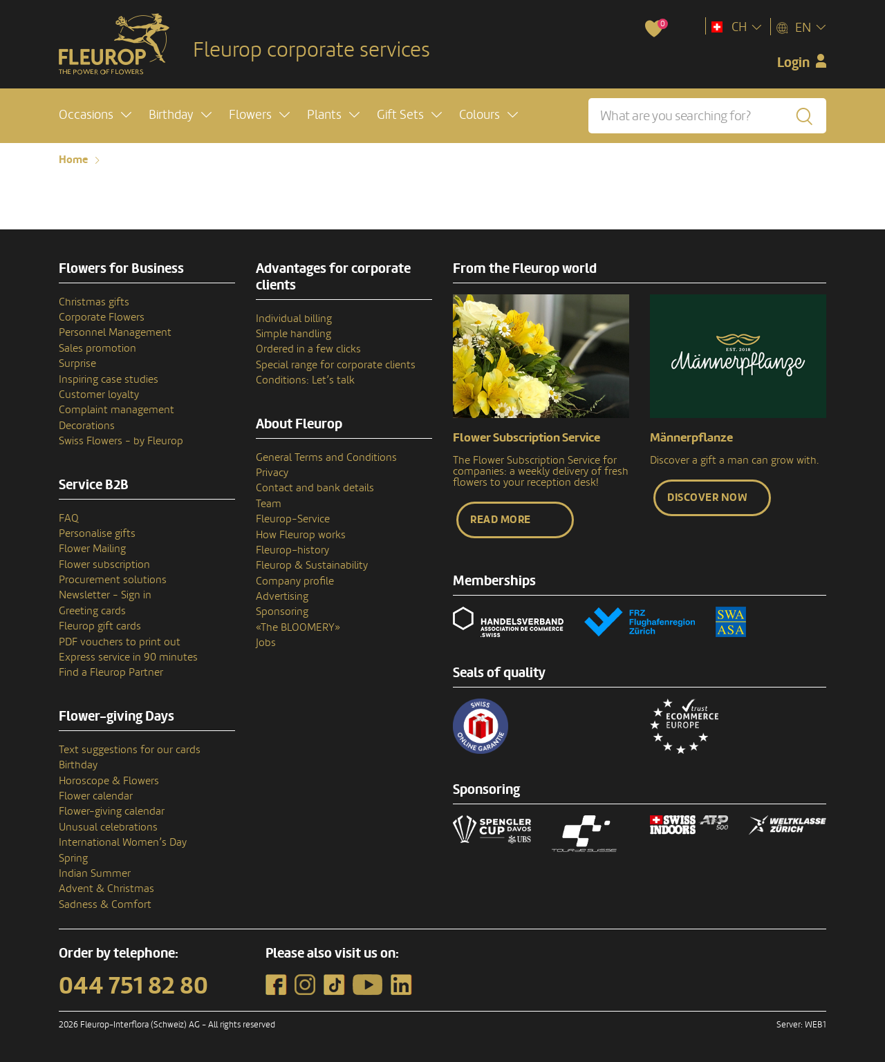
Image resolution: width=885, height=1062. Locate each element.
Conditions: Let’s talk (305, 380)
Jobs (266, 642)
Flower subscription (104, 564)
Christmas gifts (94, 302)
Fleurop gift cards (100, 626)
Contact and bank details (315, 488)
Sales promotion (97, 348)
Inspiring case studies (108, 379)
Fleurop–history (292, 550)
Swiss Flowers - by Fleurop (121, 441)
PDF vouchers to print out (119, 642)
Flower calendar (96, 796)
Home (73, 160)
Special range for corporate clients (336, 365)
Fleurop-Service (293, 519)
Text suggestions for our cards (130, 749)
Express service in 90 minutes (128, 657)
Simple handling (293, 334)
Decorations (87, 425)
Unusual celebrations (108, 827)
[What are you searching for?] (707, 115)
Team (268, 503)
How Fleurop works (301, 535)
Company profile (295, 581)
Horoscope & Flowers (109, 781)
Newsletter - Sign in (105, 595)
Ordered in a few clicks (308, 349)
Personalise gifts (97, 533)
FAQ (69, 518)
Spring (73, 858)
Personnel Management (115, 332)
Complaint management (116, 410)
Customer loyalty (99, 394)
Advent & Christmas (106, 888)
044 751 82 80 (133, 986)
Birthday (78, 765)
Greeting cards (92, 611)
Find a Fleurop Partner (111, 672)
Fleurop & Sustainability (312, 565)
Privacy (272, 472)
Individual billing (294, 318)
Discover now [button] (707, 497)
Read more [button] (500, 520)
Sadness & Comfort (105, 904)
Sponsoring (282, 611)
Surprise (77, 363)
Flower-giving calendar (112, 811)
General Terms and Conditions (326, 457)
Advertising (282, 596)
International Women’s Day (123, 842)
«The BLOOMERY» (298, 627)
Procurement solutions (113, 579)
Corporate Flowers (102, 317)
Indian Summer (95, 873)
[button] (95, 115)
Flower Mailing (92, 548)
